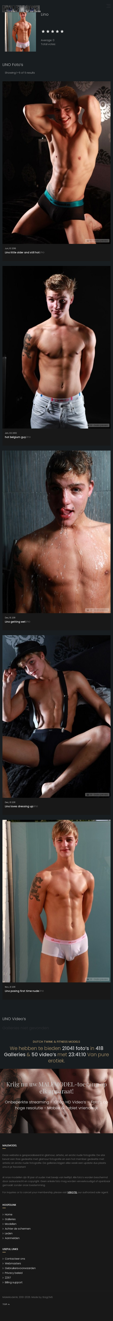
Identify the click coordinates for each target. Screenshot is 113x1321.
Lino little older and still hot (22, 252)
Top (6, 1304)
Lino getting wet (15, 621)
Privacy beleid (13, 1273)
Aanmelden (12, 1238)
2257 (8, 1278)
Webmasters (13, 1263)
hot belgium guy (15, 437)
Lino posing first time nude (22, 991)
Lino (42, 252)
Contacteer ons (15, 1259)
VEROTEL (72, 1192)
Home (8, 1214)
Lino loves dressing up (19, 806)
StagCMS (47, 1297)
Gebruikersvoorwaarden (20, 1268)
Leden (9, 1233)
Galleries (10, 1219)
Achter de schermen (18, 1229)
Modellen (10, 1224)
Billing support (13, 1282)
